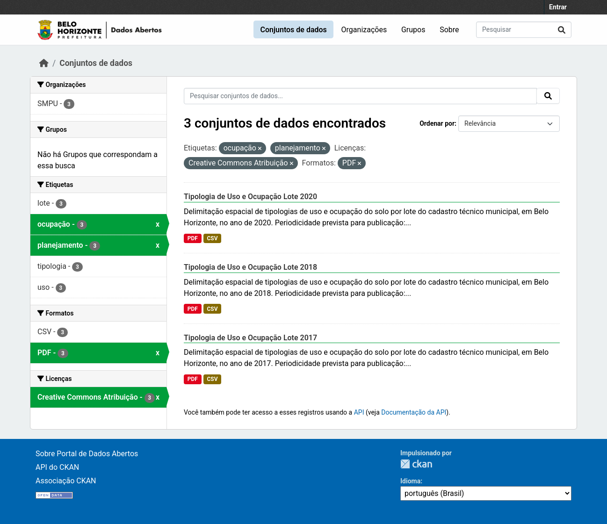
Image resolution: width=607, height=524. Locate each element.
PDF (193, 238)
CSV (212, 238)
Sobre (449, 29)
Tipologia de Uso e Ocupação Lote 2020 (250, 196)
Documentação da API (413, 412)
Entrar (558, 7)
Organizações (364, 29)
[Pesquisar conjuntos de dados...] (523, 30)
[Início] (44, 63)
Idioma (410, 481)
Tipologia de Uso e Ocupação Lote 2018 (250, 267)
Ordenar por (437, 123)
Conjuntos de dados (293, 29)
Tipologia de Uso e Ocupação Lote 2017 (250, 337)
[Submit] (561, 30)
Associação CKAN (66, 480)
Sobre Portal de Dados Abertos (87, 453)
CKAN (416, 464)
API (359, 412)
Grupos (413, 29)
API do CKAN (57, 467)
